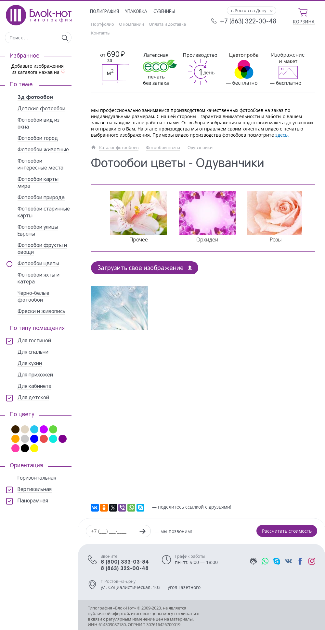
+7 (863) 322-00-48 (248, 22)
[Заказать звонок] (142, 532)
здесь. (282, 135)
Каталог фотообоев (118, 147)
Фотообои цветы (163, 147)
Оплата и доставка (167, 24)
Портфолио (102, 24)
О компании (131, 24)
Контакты (100, 33)
